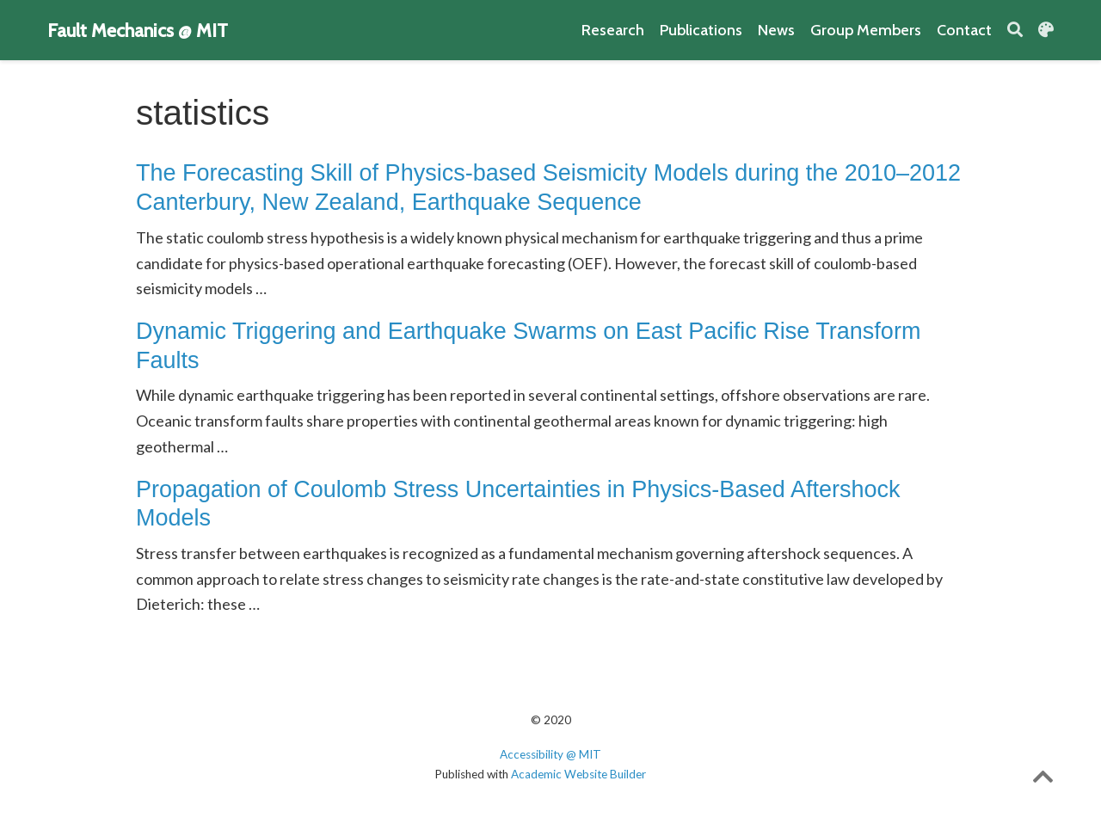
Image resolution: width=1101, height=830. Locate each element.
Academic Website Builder (578, 774)
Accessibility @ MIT (550, 754)
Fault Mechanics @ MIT (137, 30)
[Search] (1015, 30)
